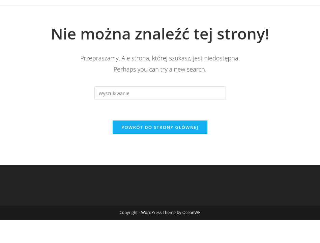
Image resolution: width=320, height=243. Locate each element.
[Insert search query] (160, 93)
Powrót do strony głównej (160, 127)
